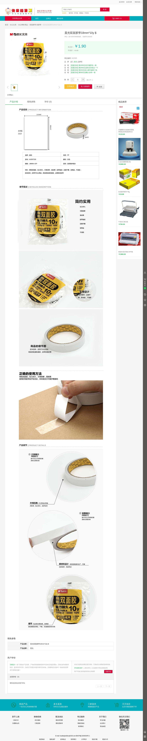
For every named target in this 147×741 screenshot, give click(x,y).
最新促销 (60, 18)
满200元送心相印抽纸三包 (87, 70)
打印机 (76, 13)
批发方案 (94, 739)
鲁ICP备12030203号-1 (83, 736)
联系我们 (81, 726)
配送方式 (105, 739)
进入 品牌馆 (76, 62)
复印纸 (71, 13)
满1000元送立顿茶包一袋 (87, 65)
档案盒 (81, 13)
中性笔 (87, 13)
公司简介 (84, 739)
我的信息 (138, 2)
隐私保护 (52, 739)
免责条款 (42, 739)
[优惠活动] (74, 65)
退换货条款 (81, 723)
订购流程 (37, 723)
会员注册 (129, 2)
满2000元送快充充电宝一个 (88, 68)
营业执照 (102, 726)
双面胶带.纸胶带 (35, 25)
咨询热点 (63, 739)
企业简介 (102, 723)
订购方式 (16, 720)
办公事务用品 (23, 25)
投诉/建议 (81, 720)
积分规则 (37, 720)
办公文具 (13, 25)
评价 (48, 102)
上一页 (99, 686)
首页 (37, 18)
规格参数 (31, 102)
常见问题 (102, 720)
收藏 (99, 87)
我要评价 (108, 671)
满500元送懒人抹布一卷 (87, 72)
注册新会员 (15, 723)
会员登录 (121, 2)
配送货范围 (59, 720)
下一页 (107, 686)
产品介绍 (14, 102)
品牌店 (48, 18)
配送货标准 (59, 723)
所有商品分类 (21, 18)
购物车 (117, 18)
